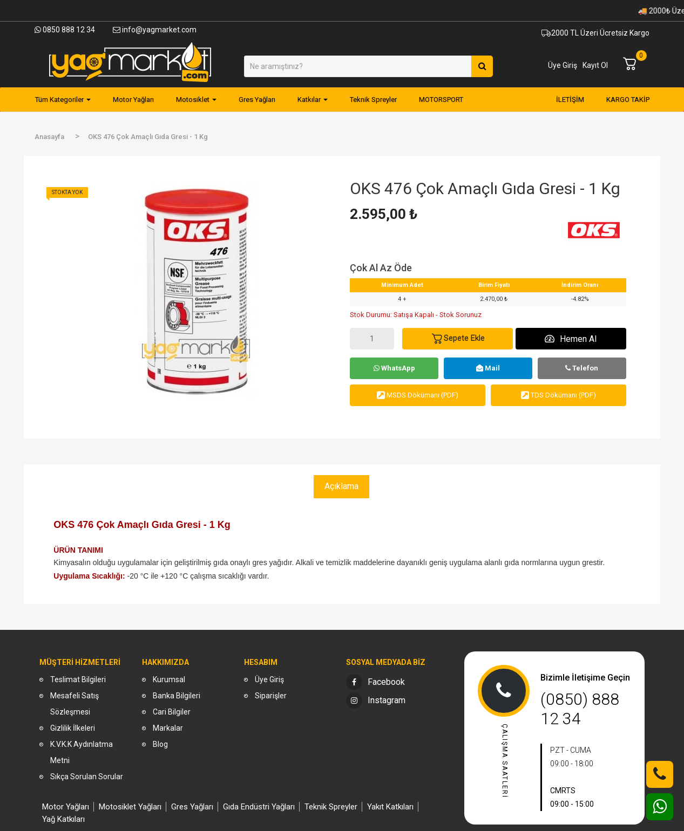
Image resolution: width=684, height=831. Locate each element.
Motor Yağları (65, 807)
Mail (488, 368)
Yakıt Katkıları (390, 807)
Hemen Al (571, 339)
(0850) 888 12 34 (579, 709)
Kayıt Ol (595, 65)
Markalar (168, 728)
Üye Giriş (562, 65)
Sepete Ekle (458, 338)
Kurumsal (169, 679)
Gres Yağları (192, 807)
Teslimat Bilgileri (78, 679)
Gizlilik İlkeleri (72, 728)
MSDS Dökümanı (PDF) (417, 395)
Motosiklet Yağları (130, 807)
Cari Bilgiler (172, 712)
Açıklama (341, 486)
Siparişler (271, 695)
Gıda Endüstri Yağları (259, 807)
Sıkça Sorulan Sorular (86, 776)
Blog (160, 744)
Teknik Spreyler (330, 807)
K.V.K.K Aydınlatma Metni (81, 752)
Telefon (581, 368)
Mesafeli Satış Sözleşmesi (74, 703)
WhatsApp (394, 368)
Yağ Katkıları (63, 819)
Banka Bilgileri (176, 695)
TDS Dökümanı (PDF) (558, 395)
